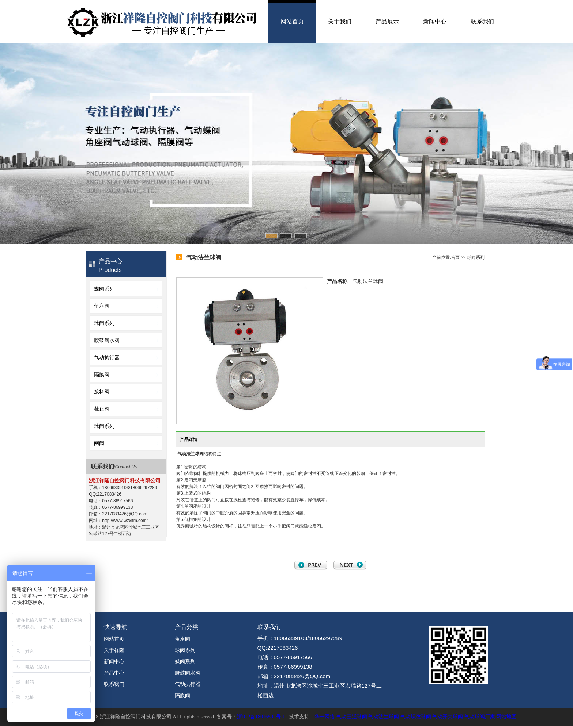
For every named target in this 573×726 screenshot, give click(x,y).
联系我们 (482, 21)
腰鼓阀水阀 (107, 340)
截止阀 (101, 409)
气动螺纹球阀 (415, 716)
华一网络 (324, 716)
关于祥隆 (114, 650)
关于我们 (339, 21)
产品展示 (387, 21)
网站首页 (292, 21)
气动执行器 (107, 357)
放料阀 (101, 392)
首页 (455, 257)
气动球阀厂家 (479, 716)
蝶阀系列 (104, 289)
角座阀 (101, 306)
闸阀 (99, 443)
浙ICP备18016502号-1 (261, 716)
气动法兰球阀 (190, 453)
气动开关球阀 (447, 716)
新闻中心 (434, 21)
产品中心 (114, 673)
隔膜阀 (101, 374)
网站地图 (506, 716)
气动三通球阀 (351, 716)
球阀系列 (104, 323)
